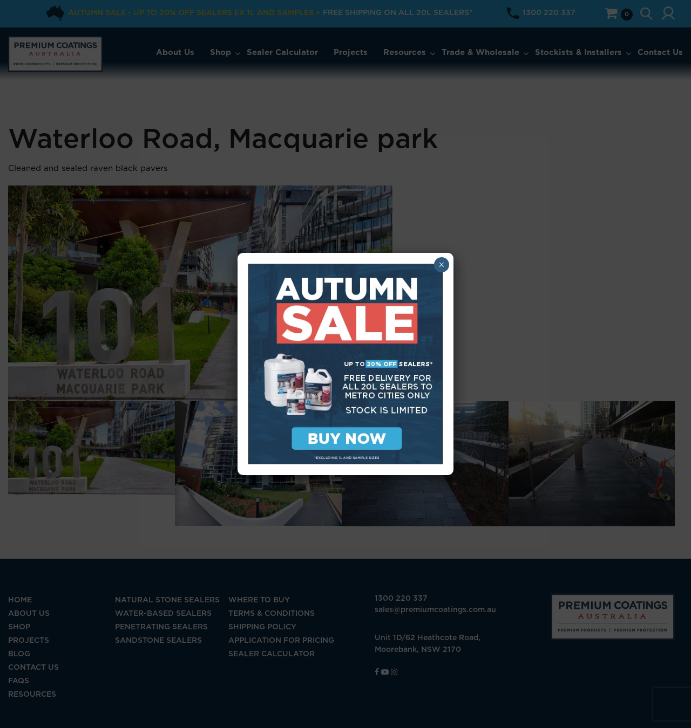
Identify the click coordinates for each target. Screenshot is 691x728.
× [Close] (441, 265)
